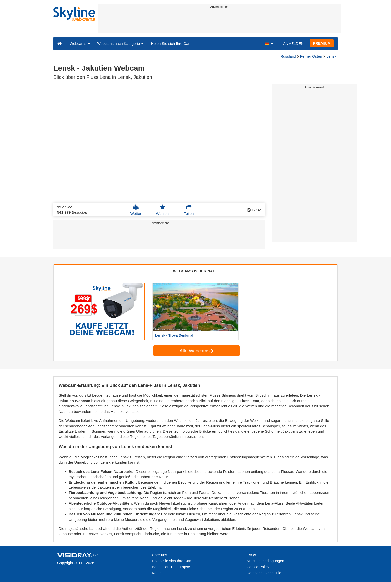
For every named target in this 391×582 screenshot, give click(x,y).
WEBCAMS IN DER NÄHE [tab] (195, 271)
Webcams (80, 43)
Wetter (135, 210)
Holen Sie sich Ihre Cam (171, 43)
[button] (269, 43)
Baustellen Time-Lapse (171, 567)
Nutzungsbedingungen (265, 561)
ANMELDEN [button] (293, 43)
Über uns (159, 555)
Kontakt (158, 573)
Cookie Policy (258, 567)
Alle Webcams (196, 350)
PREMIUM (322, 43)
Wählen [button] (162, 210)
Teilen (189, 210)
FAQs (251, 555)
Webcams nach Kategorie (120, 43)
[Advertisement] (219, 21)
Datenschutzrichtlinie (264, 573)
